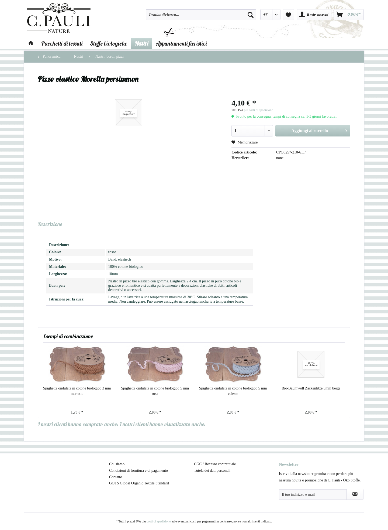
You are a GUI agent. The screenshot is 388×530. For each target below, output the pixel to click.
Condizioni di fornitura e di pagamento (138, 471)
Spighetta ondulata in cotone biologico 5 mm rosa (155, 391)
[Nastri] (141, 43)
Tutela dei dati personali (212, 471)
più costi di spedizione (258, 110)
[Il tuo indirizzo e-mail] (313, 494)
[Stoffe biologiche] (108, 43)
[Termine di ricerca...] (201, 14)
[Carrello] (349, 14)
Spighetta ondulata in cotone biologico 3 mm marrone (77, 391)
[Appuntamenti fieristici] (181, 43)
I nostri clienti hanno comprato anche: (78, 424)
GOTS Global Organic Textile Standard (139, 483)
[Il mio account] (314, 14)
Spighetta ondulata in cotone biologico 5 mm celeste (233, 391)
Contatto (115, 477)
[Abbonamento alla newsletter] (355, 494)
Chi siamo (116, 464)
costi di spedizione (159, 521)
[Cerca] (250, 14)
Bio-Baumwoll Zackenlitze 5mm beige (311, 388)
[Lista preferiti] (288, 14)
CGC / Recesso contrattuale (215, 464)
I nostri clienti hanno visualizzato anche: (162, 424)
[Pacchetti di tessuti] (61, 43)
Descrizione (50, 224)
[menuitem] (201, 17)
